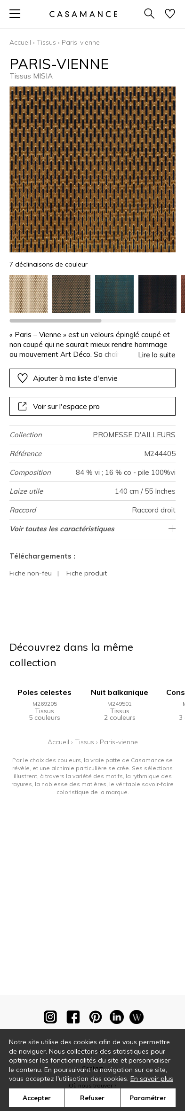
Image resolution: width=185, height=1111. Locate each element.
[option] (28, 294)
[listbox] (92, 294)
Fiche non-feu (30, 573)
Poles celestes (44, 692)
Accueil (20, 42)
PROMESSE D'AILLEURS (134, 434)
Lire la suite (157, 354)
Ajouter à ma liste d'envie (67, 378)
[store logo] (83, 14)
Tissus (46, 42)
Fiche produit (86, 573)
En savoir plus (151, 1078)
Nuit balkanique (119, 692)
